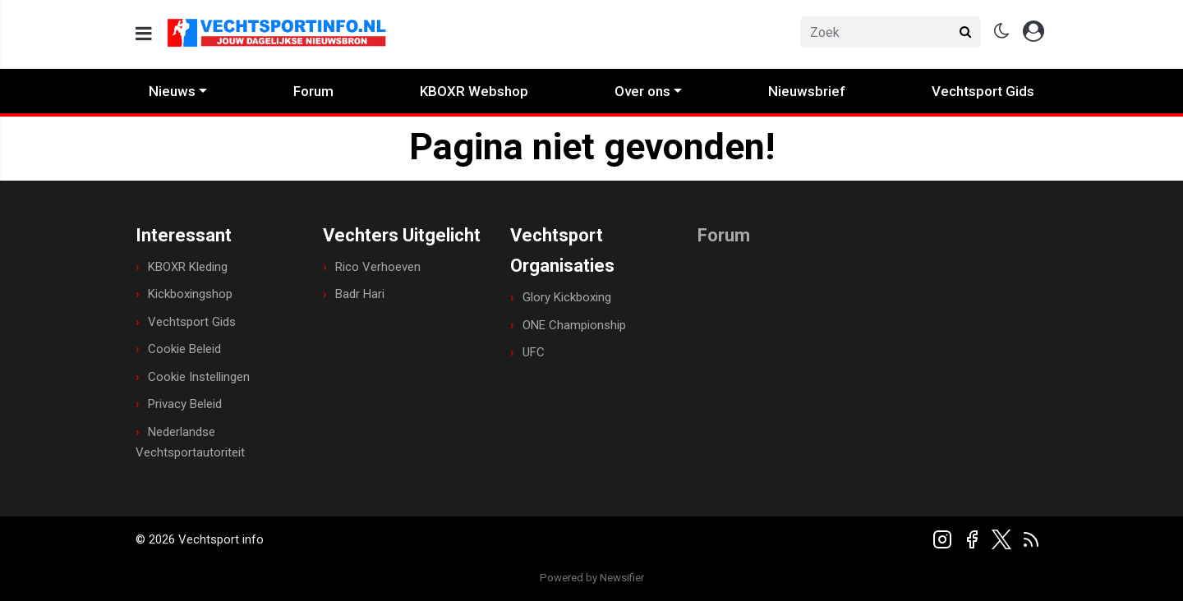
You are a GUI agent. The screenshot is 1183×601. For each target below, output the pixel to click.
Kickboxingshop (190, 294)
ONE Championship (574, 325)
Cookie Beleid (184, 349)
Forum (313, 91)
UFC (533, 352)
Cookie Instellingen (199, 376)
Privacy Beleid (185, 404)
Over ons (642, 91)
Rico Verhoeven (378, 266)
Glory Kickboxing (566, 297)
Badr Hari (359, 294)
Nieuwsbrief (806, 91)
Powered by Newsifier (592, 577)
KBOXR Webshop (474, 91)
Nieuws (172, 91)
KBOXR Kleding (188, 266)
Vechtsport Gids (983, 91)
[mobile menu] (144, 34)
